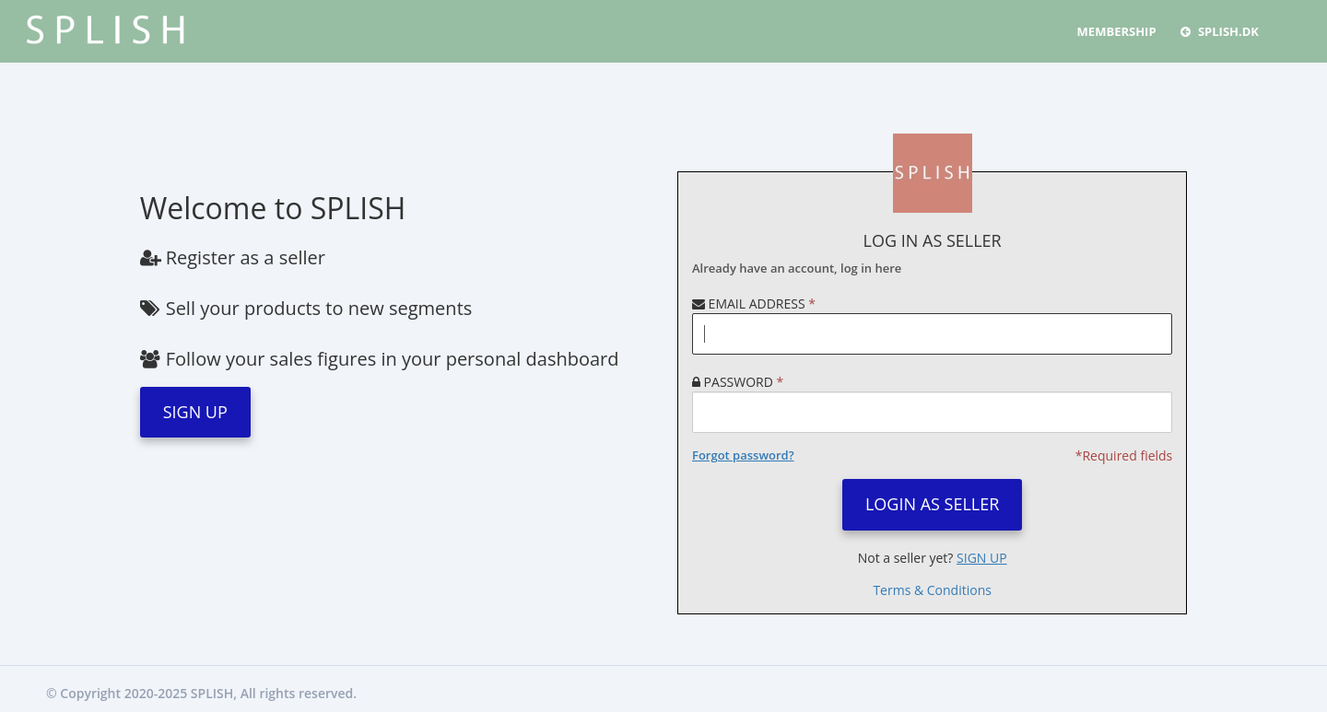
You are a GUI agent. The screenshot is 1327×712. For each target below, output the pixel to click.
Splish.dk (1219, 31)
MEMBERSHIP (1117, 31)
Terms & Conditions (932, 590)
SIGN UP (195, 412)
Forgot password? (743, 455)
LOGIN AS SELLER (932, 504)
